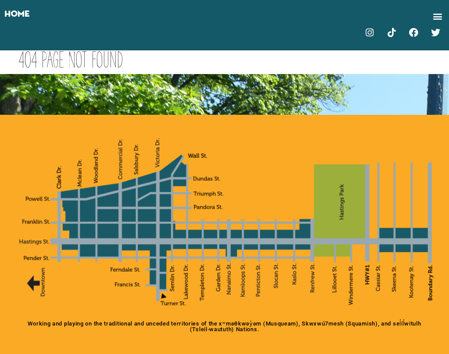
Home (17, 14)
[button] (437, 16)
